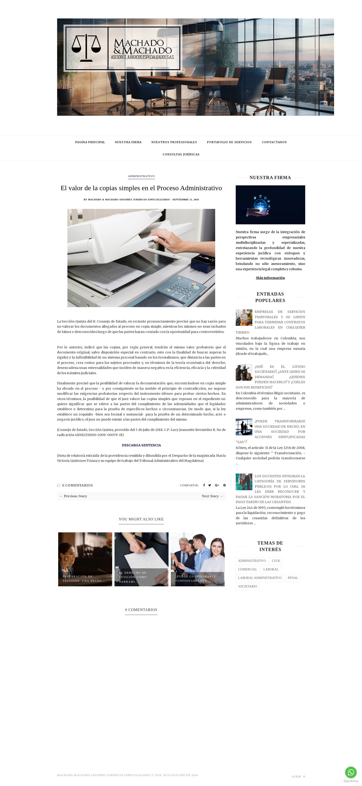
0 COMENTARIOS (77, 485)
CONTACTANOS (274, 142)
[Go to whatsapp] (351, 772)
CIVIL (276, 561)
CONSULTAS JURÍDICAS (181, 154)
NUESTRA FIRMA (128, 142)
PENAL (293, 578)
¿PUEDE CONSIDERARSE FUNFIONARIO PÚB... (195, 578)
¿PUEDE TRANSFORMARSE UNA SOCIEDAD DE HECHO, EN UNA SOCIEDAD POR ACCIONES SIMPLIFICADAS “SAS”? (270, 431)
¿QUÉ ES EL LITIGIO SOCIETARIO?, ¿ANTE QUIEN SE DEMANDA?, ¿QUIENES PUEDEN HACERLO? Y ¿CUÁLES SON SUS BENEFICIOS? (270, 377)
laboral (271, 569)
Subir (298, 776)
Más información (270, 278)
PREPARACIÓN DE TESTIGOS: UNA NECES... (84, 578)
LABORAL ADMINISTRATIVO (260, 578)
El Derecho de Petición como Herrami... (133, 577)
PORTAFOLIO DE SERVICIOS (229, 142)
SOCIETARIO (247, 586)
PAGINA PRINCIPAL (90, 142)
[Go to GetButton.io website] (351, 781)
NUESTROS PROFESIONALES (174, 142)
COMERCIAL (247, 569)
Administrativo (141, 176)
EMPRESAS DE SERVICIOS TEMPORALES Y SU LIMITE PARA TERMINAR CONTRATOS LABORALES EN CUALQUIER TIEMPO (270, 322)
